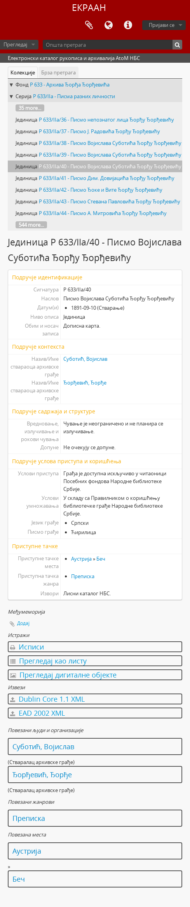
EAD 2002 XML (37, 713)
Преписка (82, 576)
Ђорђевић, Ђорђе (84, 382)
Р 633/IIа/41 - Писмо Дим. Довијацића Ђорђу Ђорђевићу (106, 178)
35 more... (30, 107)
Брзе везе (128, 25)
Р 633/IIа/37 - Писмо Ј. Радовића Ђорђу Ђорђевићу (99, 131)
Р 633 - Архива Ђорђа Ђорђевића (70, 84)
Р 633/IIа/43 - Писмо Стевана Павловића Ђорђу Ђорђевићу (109, 201)
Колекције (22, 72)
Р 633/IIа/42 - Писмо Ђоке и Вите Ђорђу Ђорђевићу (100, 189)
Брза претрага (58, 72)
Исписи (27, 646)
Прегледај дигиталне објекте (63, 674)
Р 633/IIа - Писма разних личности (74, 96)
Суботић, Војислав (85, 358)
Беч (100, 558)
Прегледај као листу (48, 660)
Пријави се (161, 24)
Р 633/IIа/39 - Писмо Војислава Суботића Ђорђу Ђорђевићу (110, 154)
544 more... (31, 224)
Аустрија (81, 558)
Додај (23, 623)
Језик (108, 25)
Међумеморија (89, 25)
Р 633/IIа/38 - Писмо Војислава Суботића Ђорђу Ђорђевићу (110, 142)
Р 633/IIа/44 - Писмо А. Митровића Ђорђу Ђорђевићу (103, 213)
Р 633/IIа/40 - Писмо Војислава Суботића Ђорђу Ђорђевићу (110, 166)
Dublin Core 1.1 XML (47, 699)
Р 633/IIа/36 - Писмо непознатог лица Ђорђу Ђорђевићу (106, 119)
